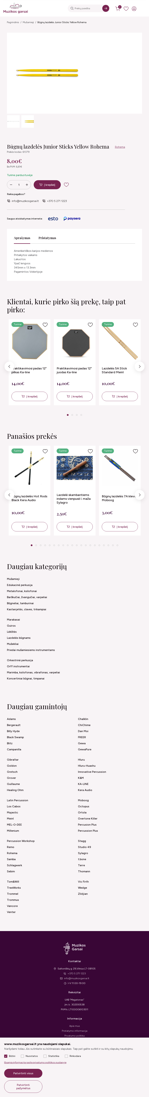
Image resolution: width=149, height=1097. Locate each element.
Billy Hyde (13, 731)
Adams (11, 719)
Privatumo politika (74, 1035)
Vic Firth (83, 881)
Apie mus (74, 1026)
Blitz (10, 743)
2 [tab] (72, 415)
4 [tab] (81, 415)
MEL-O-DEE (14, 824)
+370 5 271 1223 (57, 201)
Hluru (81, 759)
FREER (82, 737)
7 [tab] (58, 545)
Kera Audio (85, 790)
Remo (10, 847)
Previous (9, 367)
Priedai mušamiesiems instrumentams (31, 650)
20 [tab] (117, 545)
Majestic (12, 812)
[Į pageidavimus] (45, 325)
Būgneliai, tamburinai (20, 603)
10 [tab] (72, 545)
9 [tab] (67, 545)
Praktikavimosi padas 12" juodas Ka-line (74, 370)
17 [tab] (104, 545)
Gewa (82, 743)
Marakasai (13, 619)
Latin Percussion (17, 800)
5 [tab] (49, 545)
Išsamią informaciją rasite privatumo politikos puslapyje (35, 1062)
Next (139, 367)
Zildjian (83, 893)
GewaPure (84, 749)
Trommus (13, 900)
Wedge (82, 887)
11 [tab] (77, 545)
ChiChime (84, 725)
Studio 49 (84, 847)
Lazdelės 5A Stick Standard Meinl (114, 370)
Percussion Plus (88, 830)
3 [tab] (76, 415)
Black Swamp (15, 737)
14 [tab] (90, 545)
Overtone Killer (87, 818)
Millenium (13, 830)
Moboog (83, 800)
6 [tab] (54, 545)
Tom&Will (13, 881)
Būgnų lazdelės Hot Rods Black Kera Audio (29, 498)
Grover (11, 778)
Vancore (12, 906)
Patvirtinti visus (23, 1073)
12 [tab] (81, 545)
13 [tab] (86, 545)
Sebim (11, 871)
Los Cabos (13, 806)
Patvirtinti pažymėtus (23, 1086)
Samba (11, 859)
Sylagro (83, 853)
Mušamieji (28, 22)
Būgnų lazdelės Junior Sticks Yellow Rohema (62, 22)
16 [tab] (99, 545)
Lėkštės (12, 631)
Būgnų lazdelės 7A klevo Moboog (119, 498)
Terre (81, 865)
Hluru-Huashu (87, 765)
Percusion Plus (87, 824)
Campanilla (14, 749)
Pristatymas (47, 238)
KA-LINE (83, 784)
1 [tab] (67, 415)
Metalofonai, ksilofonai (22, 591)
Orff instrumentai (18, 666)
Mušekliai (13, 644)
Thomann (84, 871)
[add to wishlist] (66, 184)
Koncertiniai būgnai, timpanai (25, 678)
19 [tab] (113, 545)
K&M (81, 778)
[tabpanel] (29, 362)
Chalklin (83, 719)
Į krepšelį (49, 184)
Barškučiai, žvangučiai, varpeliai (27, 597)
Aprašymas (22, 238)
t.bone (82, 859)
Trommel (12, 893)
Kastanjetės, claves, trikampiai (26, 609)
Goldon (12, 765)
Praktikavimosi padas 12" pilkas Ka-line (29, 370)
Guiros (11, 625)
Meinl (10, 818)
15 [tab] (95, 545)
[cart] (118, 8)
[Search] (105, 8)
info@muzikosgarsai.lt (25, 201)
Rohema (120, 147)
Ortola (82, 812)
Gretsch (12, 771)
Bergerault (13, 725)
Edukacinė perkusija (19, 585)
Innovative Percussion (92, 771)
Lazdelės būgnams (19, 637)
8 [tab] (63, 545)
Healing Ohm (15, 790)
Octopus (83, 806)
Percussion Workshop (21, 841)
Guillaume (13, 784)
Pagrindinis (13, 22)
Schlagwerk (14, 865)
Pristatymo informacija (74, 1030)
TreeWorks (14, 887)
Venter (11, 912)
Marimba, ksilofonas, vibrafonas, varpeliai (33, 672)
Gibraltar (13, 759)
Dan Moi (83, 731)
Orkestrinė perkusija (20, 660)
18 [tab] (108, 545)
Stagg (82, 841)
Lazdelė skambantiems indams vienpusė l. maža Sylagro (74, 498)
